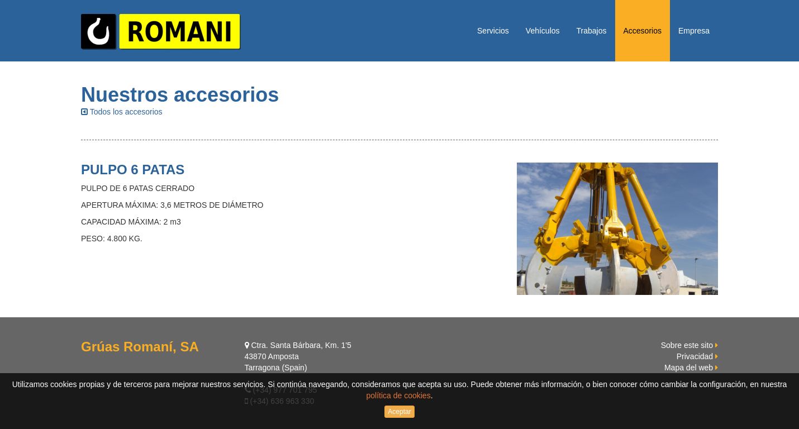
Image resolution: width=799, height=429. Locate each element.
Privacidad (695, 356)
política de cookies (398, 395)
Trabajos (592, 30)
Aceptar (399, 412)
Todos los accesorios (122, 111)
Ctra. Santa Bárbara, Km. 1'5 (298, 345)
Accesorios (643, 30)
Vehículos (543, 30)
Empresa (694, 30)
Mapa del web (688, 367)
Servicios (493, 30)
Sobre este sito (687, 345)
